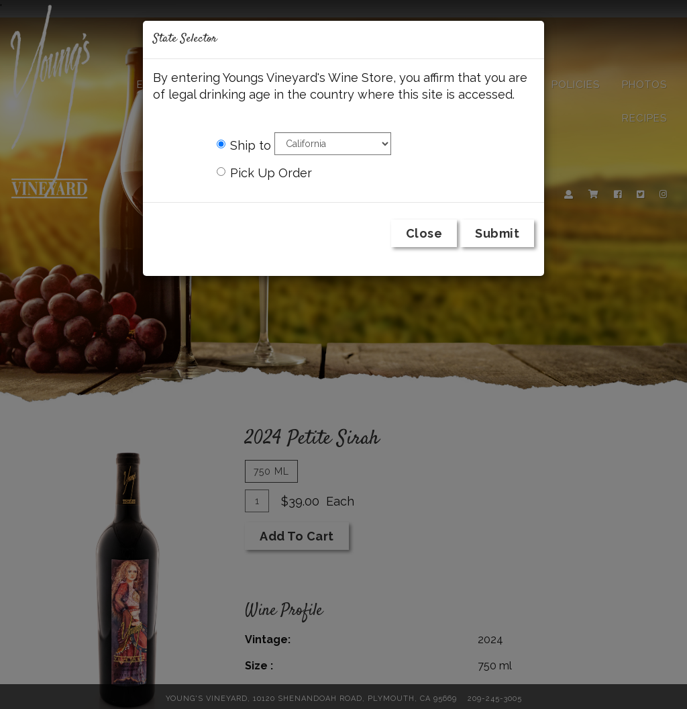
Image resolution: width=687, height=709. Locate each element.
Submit (497, 233)
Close (424, 233)
